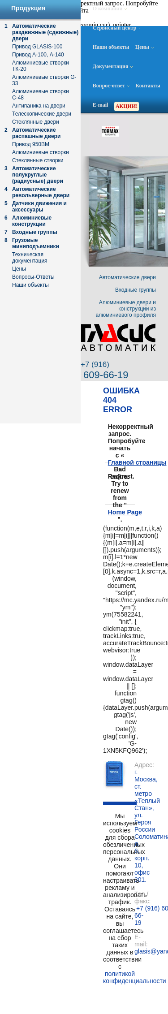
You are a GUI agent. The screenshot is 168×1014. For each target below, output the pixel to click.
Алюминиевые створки (40, 152)
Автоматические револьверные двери (40, 192)
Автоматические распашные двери (36, 133)
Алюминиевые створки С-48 (40, 94)
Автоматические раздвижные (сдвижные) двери (45, 32)
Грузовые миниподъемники (35, 243)
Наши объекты (111, 47)
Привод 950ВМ (30, 144)
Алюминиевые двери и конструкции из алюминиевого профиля (126, 308)
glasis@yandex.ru (135, 951)
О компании (110, 8)
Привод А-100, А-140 (38, 55)
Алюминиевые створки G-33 (44, 80)
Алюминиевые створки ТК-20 (40, 66)
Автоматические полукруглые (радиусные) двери (37, 174)
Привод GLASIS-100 (37, 46)
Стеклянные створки (38, 160)
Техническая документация (29, 257)
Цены (144, 47)
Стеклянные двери (35, 122)
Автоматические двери (127, 277)
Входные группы (34, 232)
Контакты (148, 85)
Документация (113, 66)
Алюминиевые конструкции (32, 221)
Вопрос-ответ (111, 85)
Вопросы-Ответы (33, 277)
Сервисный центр (117, 28)
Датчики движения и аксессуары (39, 206)
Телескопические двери (41, 114)
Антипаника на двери (38, 106)
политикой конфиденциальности (120, 977)
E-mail (100, 105)
